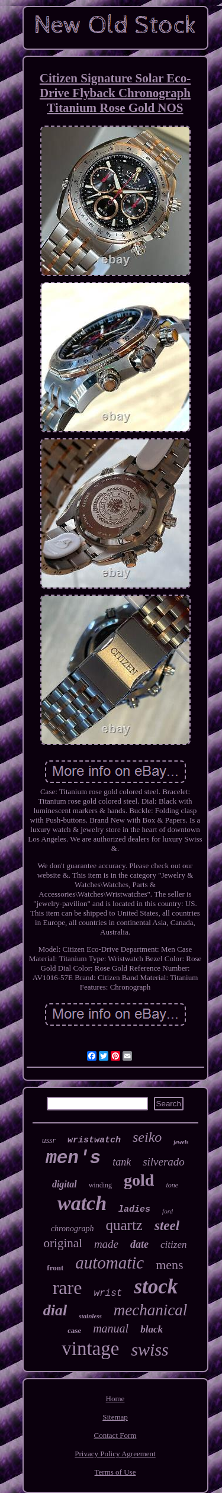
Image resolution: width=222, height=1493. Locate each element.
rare (67, 1287)
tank (121, 1162)
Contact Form (115, 1435)
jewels (180, 1142)
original (63, 1243)
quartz (123, 1225)
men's (73, 1158)
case (74, 1330)
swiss (149, 1349)
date (139, 1244)
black (151, 1329)
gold (139, 1180)
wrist (108, 1293)
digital (64, 1184)
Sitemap (115, 1416)
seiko (147, 1137)
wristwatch (94, 1140)
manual (110, 1328)
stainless (90, 1315)
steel (167, 1225)
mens (169, 1264)
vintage (90, 1348)
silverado (164, 1161)
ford (167, 1211)
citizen (173, 1244)
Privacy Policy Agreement (115, 1453)
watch (82, 1203)
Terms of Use (115, 1472)
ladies (134, 1210)
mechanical (150, 1310)
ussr (49, 1140)
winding (100, 1185)
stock (156, 1286)
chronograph (72, 1228)
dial (55, 1310)
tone (172, 1185)
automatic (109, 1262)
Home (115, 1398)
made (106, 1244)
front (55, 1267)
